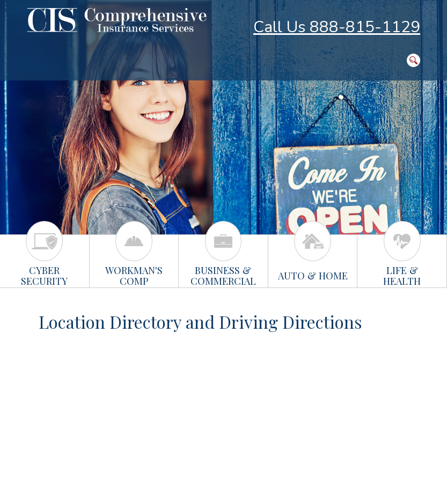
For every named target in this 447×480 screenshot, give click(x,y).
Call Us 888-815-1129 (336, 27)
